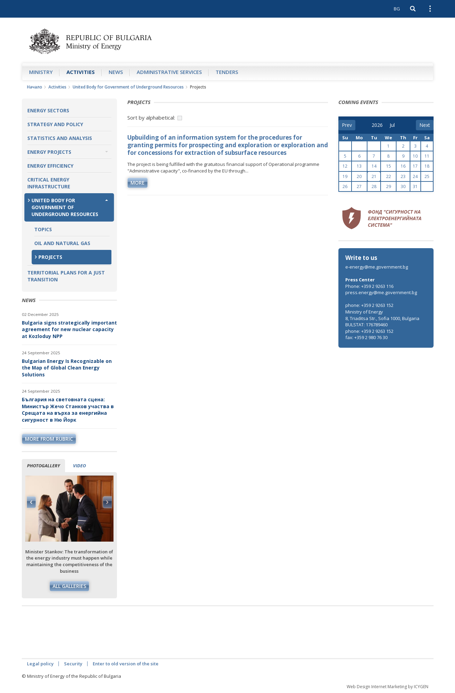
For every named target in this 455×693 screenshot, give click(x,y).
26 (345, 186)
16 (403, 166)
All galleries (69, 586)
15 (388, 166)
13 (359, 166)
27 (359, 186)
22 (388, 176)
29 (388, 186)
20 (359, 176)
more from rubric (49, 439)
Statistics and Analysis (59, 138)
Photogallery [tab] (43, 465)
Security (73, 664)
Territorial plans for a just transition (66, 276)
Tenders (227, 71)
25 (427, 176)
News (116, 71)
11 (427, 156)
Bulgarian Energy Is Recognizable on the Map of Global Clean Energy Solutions (67, 368)
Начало (34, 87)
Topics (43, 229)
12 (345, 166)
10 (415, 156)
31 (415, 186)
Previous (31, 502)
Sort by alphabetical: (151, 117)
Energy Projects (49, 152)
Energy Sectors (48, 110)
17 (415, 166)
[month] (394, 125)
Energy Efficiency (50, 165)
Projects (50, 257)
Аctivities (80, 71)
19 (345, 176)
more (137, 182)
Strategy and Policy (55, 124)
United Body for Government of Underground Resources (128, 87)
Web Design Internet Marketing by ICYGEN (387, 687)
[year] (377, 125)
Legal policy (40, 664)
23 (403, 176)
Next (107, 502)
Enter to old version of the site (125, 664)
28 (374, 186)
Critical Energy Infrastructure (48, 183)
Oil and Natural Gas (62, 243)
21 (374, 176)
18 (427, 166)
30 (403, 186)
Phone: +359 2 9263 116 (369, 286)
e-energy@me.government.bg (376, 267)
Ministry (41, 71)
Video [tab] (79, 465)
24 (415, 176)
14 (374, 166)
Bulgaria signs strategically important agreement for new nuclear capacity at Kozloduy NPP (69, 329)
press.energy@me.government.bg (381, 292)
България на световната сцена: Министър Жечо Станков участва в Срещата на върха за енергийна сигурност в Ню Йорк (68, 409)
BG (397, 9)
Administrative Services (169, 71)
